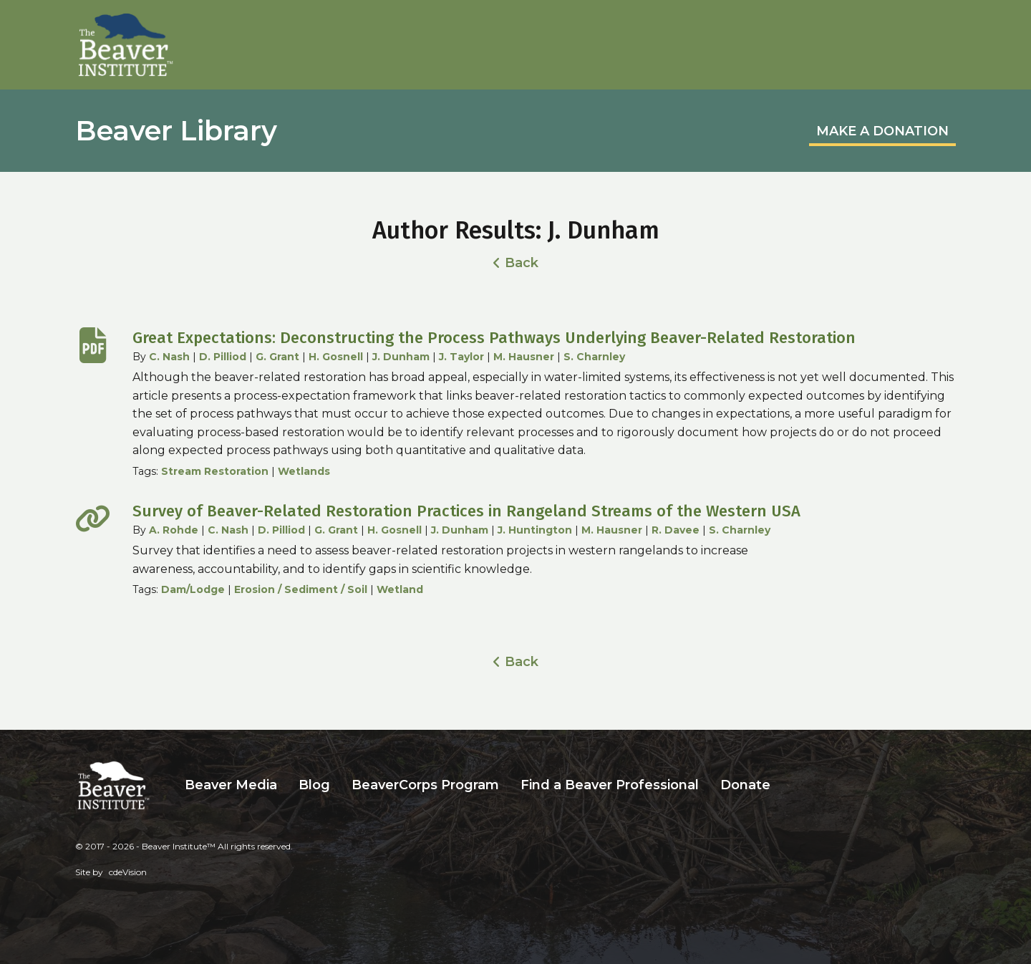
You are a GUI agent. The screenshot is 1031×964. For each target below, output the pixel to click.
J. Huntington (535, 530)
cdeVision (128, 872)
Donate (745, 785)
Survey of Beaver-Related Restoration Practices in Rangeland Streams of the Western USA (466, 511)
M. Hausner (523, 356)
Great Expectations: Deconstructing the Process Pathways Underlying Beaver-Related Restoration (494, 337)
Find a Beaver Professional (610, 785)
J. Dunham (401, 356)
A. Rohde (173, 530)
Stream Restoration (214, 471)
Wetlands (304, 471)
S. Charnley (594, 356)
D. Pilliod (222, 356)
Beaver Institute (126, 45)
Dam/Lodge (193, 589)
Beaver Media (231, 785)
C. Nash (169, 356)
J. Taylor (461, 356)
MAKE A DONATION (882, 131)
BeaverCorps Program (425, 785)
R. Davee (676, 530)
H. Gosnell (336, 356)
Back (521, 263)
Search (792, 785)
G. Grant (277, 356)
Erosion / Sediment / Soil (300, 589)
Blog (314, 785)
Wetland (400, 589)
